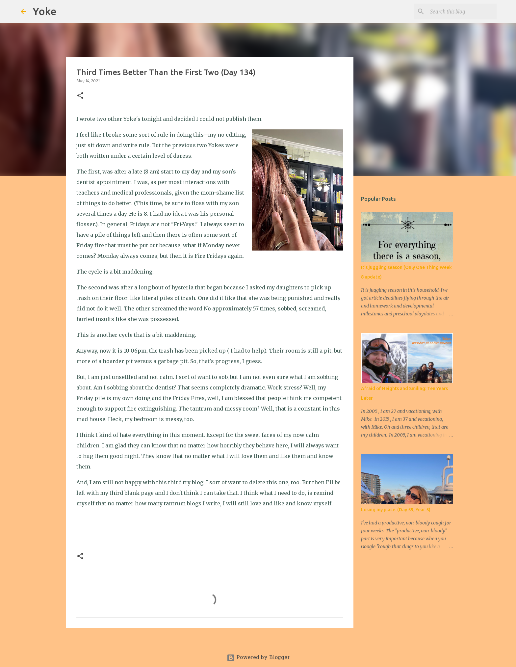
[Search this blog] (462, 11)
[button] (80, 96)
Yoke (45, 11)
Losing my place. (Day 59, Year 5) (395, 509)
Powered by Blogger (258, 658)
